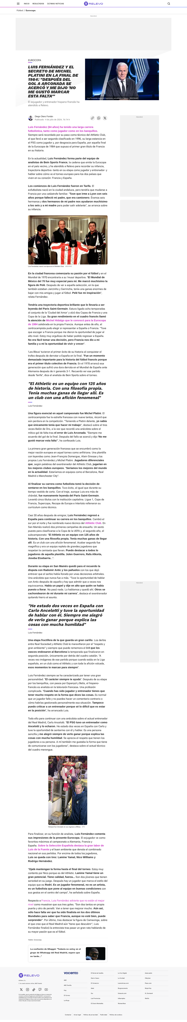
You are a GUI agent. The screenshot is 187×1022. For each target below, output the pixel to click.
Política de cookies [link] (116, 1017)
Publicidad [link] (103, 1017)
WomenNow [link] (122, 1005)
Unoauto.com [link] (122, 995)
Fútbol (20, 10)
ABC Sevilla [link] (67, 987)
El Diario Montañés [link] (97, 1005)
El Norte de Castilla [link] (97, 975)
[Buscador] (168, 3)
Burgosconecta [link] (123, 990)
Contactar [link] (68, 1017)
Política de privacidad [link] (91, 1017)
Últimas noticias (55, 4)
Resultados (38, 4)
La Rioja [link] (66, 1002)
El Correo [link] (67, 997)
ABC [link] (65, 982)
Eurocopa (30, 10)
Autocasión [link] (148, 975)
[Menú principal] (18, 3)
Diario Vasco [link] (95, 980)
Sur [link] (92, 995)
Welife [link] (147, 1000)
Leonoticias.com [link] (123, 985)
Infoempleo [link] (121, 1000)
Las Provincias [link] (95, 1000)
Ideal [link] (92, 990)
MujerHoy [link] (148, 990)
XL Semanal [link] (149, 995)
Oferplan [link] (148, 980)
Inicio (26, 4)
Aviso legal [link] (77, 1017)
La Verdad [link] (121, 980)
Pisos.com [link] (148, 985)
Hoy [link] (65, 992)
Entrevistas (38, 940)
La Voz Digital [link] (122, 975)
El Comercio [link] (95, 985)
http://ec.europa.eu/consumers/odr (31, 1002)
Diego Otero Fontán (44, 116)
